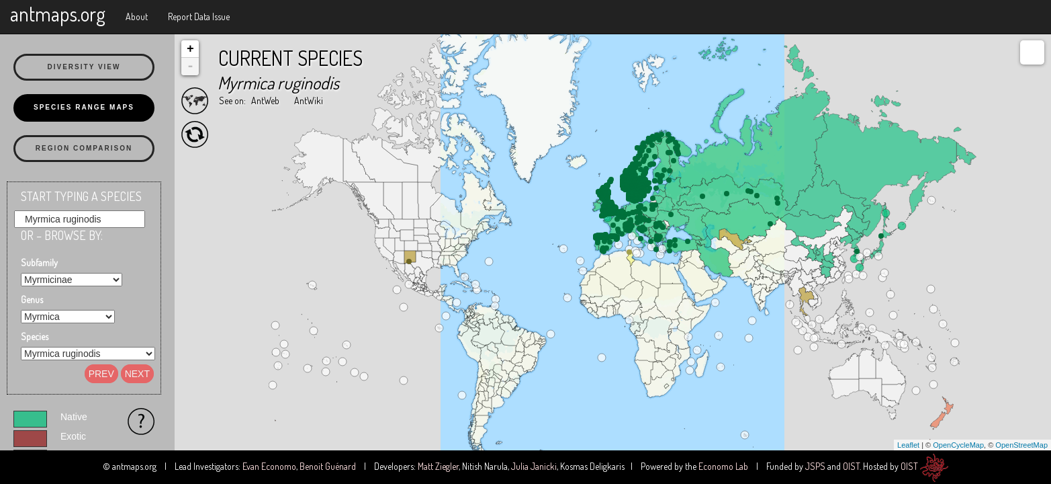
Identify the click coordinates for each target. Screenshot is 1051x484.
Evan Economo (269, 466)
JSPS (815, 466)
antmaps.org (57, 13)
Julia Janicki (534, 466)
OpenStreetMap (1021, 445)
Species (34, 336)
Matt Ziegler (438, 466)
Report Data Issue (199, 16)
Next (137, 373)
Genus (32, 299)
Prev (101, 373)
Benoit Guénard (328, 466)
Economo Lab (723, 466)
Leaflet (908, 445)
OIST (851, 466)
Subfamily (39, 262)
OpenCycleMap (958, 445)
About (137, 16)
